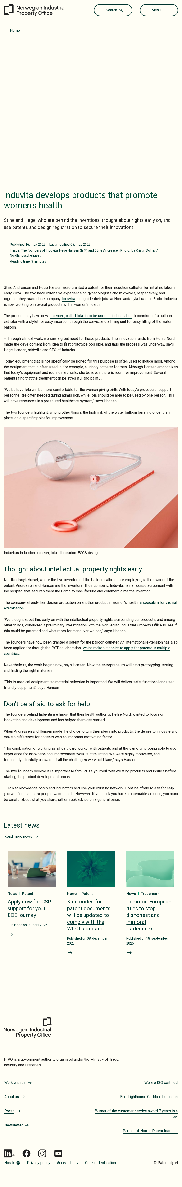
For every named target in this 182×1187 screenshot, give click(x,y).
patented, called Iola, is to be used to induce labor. (91, 316)
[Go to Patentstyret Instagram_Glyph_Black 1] (42, 1153)
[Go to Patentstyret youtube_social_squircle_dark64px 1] (58, 1153)
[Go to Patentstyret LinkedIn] (9, 1153)
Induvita (68, 299)
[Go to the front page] (34, 10)
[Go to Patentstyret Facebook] (26, 1153)
